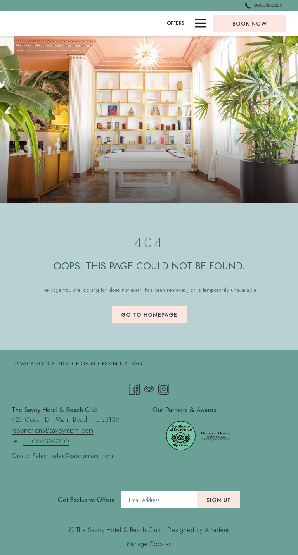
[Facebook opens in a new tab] (134, 388)
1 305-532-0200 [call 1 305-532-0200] (46, 441)
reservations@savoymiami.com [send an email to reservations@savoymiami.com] (53, 430)
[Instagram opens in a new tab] (163, 388)
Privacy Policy (33, 363)
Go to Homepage (149, 315)
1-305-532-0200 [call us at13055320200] (263, 5)
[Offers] (124, 23)
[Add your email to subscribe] (159, 499)
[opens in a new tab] (181, 435)
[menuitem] (34, 363)
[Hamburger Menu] (197, 23)
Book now (249, 24)
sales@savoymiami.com (82, 456)
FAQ (137, 363)
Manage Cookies (149, 543)
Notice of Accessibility (93, 363)
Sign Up (218, 500)
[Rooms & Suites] (163, 23)
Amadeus (217, 530)
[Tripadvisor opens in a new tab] (149, 388)
